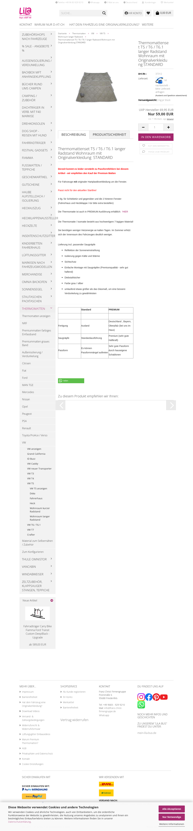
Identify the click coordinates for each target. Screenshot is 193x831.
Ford (25, 378)
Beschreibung (73, 134)
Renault (26, 428)
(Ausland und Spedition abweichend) (171, 95)
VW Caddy (32, 463)
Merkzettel (167, 2)
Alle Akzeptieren (171, 808)
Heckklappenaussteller (39, 218)
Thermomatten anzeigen (36, 316)
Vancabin (29, 567)
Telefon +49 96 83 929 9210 (69, 2)
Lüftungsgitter (34, 255)
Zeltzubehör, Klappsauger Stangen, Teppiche (35, 586)
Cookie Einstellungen (32, 764)
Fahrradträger (34, 143)
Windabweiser (32, 574)
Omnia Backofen (34, 282)
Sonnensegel (32, 289)
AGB (24, 748)
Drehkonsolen (33, 124)
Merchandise (32, 274)
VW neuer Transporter (39, 468)
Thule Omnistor (34, 559)
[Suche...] (104, 13)
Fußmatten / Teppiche (32, 167)
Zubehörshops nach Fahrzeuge (34, 37)
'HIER (125, 211)
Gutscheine (30, 185)
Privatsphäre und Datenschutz (37, 753)
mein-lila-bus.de (146, 733)
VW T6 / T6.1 (34, 524)
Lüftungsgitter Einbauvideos (36, 734)
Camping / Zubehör (29, 98)
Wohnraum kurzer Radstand (40, 510)
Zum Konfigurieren (33, 552)
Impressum (28, 691)
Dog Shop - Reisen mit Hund (34, 133)
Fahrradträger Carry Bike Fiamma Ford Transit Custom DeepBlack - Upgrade (37, 631)
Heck (32, 503)
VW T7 (30, 529)
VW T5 (30, 483)
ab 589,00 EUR (37, 644)
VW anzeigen (34, 448)
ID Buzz (31, 458)
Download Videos (31, 711)
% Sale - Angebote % (35, 48)
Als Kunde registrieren (74, 691)
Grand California (36, 453)
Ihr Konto (67, 697)
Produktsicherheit (109, 134)
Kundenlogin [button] (149, 2)
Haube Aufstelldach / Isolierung (33, 196)
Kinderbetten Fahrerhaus (32, 245)
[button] (130, 2)
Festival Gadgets (35, 150)
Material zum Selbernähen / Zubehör (37, 542)
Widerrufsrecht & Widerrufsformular (31, 727)
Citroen (26, 363)
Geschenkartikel (34, 177)
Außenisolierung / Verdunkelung (37, 63)
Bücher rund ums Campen (32, 86)
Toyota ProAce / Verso (34, 435)
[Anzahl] (156, 127)
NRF (24, 323)
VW (24, 442)
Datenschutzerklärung (19, 821)
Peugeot (27, 414)
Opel (25, 406)
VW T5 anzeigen (38, 488)
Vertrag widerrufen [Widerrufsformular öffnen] (74, 720)
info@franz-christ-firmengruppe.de (110, 709)
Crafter (31, 534)
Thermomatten (33, 309)
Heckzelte (29, 226)
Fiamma (27, 158)
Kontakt (25, 24)
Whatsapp (93, 2)
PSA (24, 421)
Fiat (24, 370)
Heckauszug (31, 208)
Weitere (148, 24)
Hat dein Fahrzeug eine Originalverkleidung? (104, 24)
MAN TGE (27, 385)
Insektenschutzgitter (38, 236)
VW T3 (30, 473)
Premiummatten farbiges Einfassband (36, 332)
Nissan (26, 399)
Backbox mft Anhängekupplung (36, 74)
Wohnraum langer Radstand (40, 518)
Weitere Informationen (171, 824)
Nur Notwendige (171, 817)
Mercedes (28, 392)
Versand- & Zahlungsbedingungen (33, 718)
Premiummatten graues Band (35, 343)
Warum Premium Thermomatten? (30, 741)
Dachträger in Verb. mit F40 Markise (33, 111)
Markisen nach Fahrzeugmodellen (37, 265)
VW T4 (30, 478)
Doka (32, 493)
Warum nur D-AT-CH (49, 24)
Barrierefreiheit (29, 697)
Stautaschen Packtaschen (32, 299)
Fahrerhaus (36, 498)
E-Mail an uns (111, 2)
